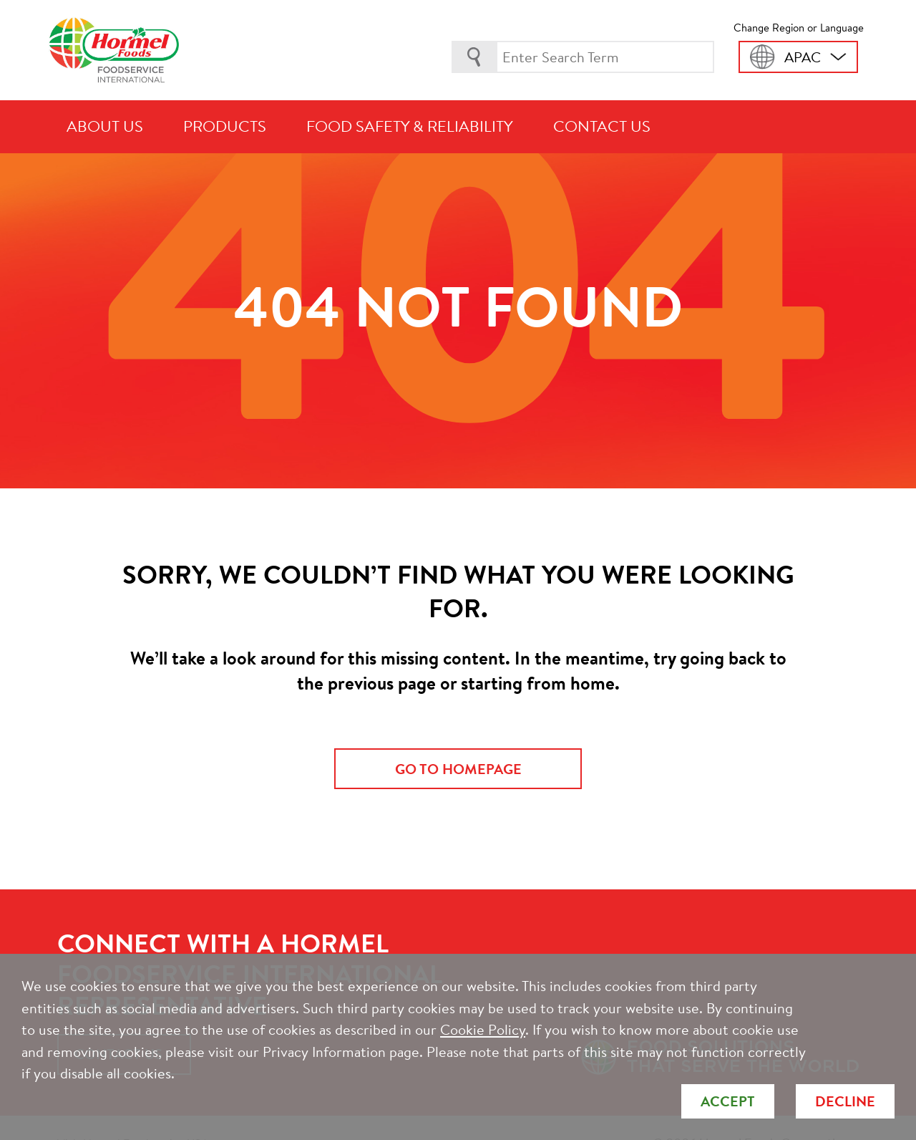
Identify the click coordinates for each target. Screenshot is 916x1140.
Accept (728, 1101)
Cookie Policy (482, 1029)
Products (224, 126)
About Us (105, 126)
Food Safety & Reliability (409, 126)
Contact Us (602, 126)
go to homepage (458, 768)
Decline (845, 1101)
